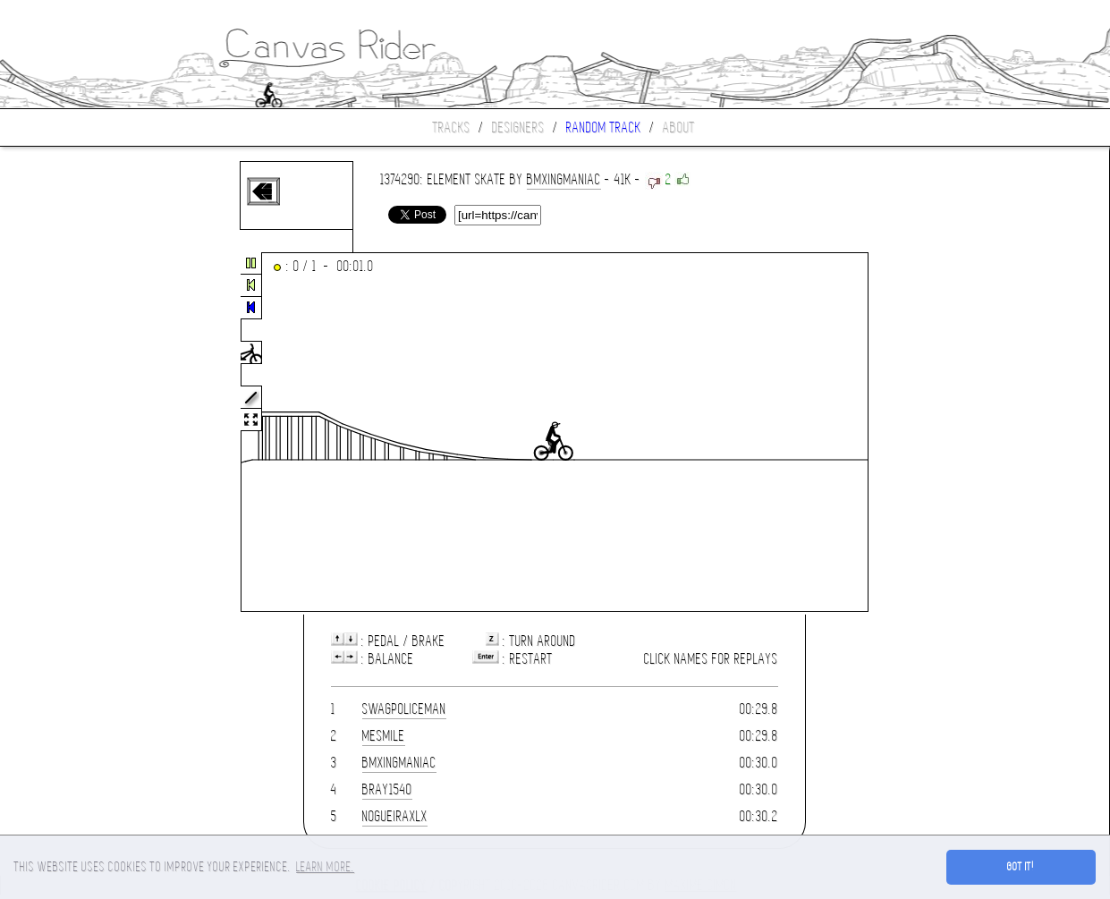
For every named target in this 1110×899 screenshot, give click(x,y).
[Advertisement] (75, 433)
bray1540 (387, 789)
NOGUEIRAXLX (395, 816)
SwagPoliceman (404, 709)
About (679, 127)
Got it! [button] (1021, 867)
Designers (518, 127)
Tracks (451, 127)
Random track (603, 127)
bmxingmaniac (564, 179)
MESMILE (383, 735)
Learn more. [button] (325, 867)
